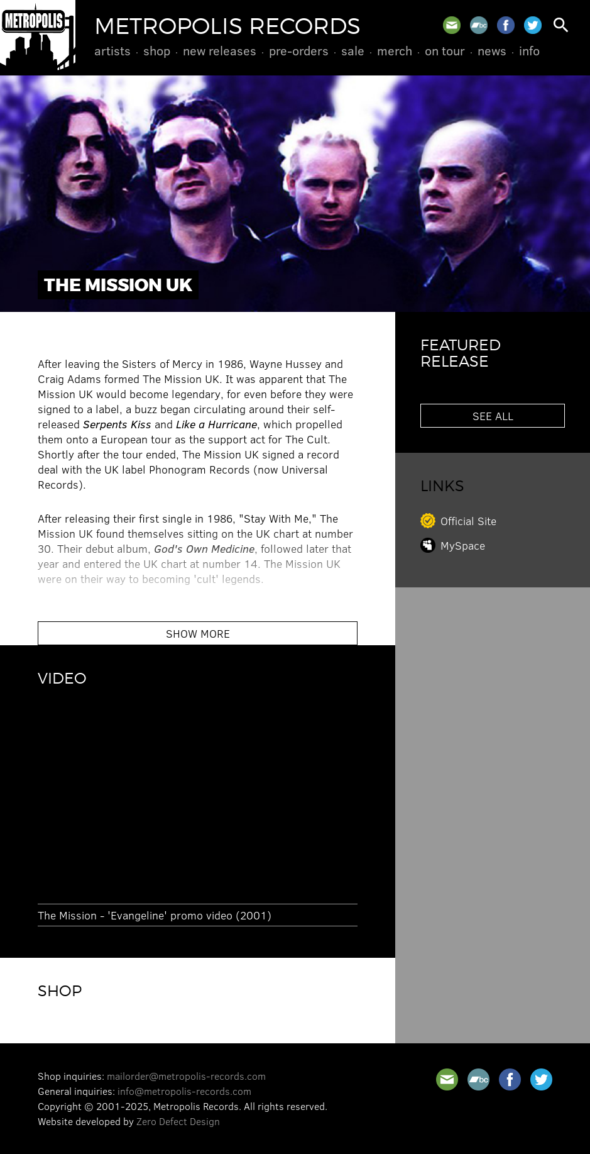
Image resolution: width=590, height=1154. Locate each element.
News (492, 50)
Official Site (468, 520)
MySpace (462, 545)
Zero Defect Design (178, 1121)
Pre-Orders (299, 50)
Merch (394, 50)
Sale (352, 50)
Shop (156, 50)
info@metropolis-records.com (184, 1090)
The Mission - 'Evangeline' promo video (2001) (154, 915)
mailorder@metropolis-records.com (186, 1075)
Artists (112, 50)
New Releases (219, 50)
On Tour (445, 50)
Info (529, 50)
